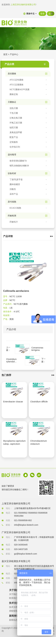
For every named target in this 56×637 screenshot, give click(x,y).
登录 (42, 13)
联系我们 (13, 598)
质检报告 (13, 611)
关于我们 (13, 594)
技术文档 (13, 607)
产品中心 (14, 54)
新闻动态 (13, 620)
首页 (5, 54)
